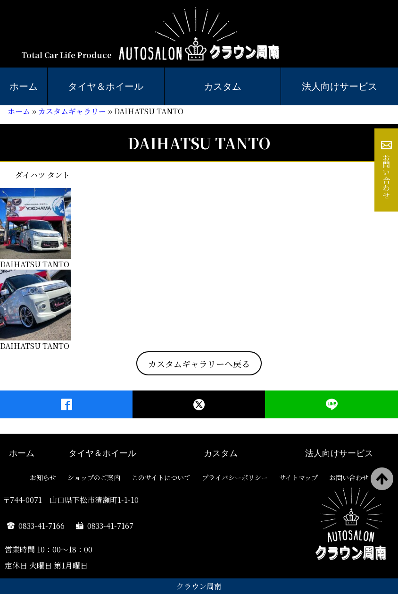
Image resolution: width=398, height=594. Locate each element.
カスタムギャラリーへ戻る (199, 363)
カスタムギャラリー (72, 111)
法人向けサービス (339, 453)
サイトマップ (298, 477)
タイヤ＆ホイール (105, 86)
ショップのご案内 (93, 477)
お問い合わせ (386, 176)
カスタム (222, 86)
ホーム (23, 86)
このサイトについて (161, 477)
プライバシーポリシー (235, 477)
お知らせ (43, 477)
